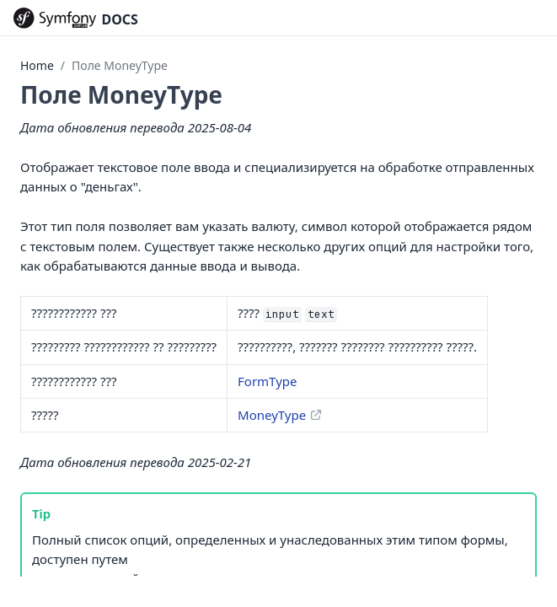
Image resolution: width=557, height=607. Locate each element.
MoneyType (272, 414)
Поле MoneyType (120, 65)
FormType (267, 381)
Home (37, 65)
